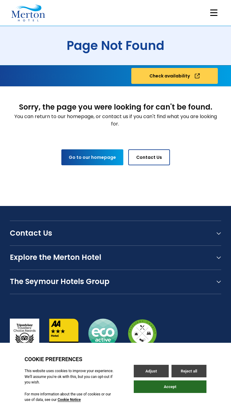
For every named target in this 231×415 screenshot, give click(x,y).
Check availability (174, 76)
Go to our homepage (92, 157)
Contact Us (149, 157)
